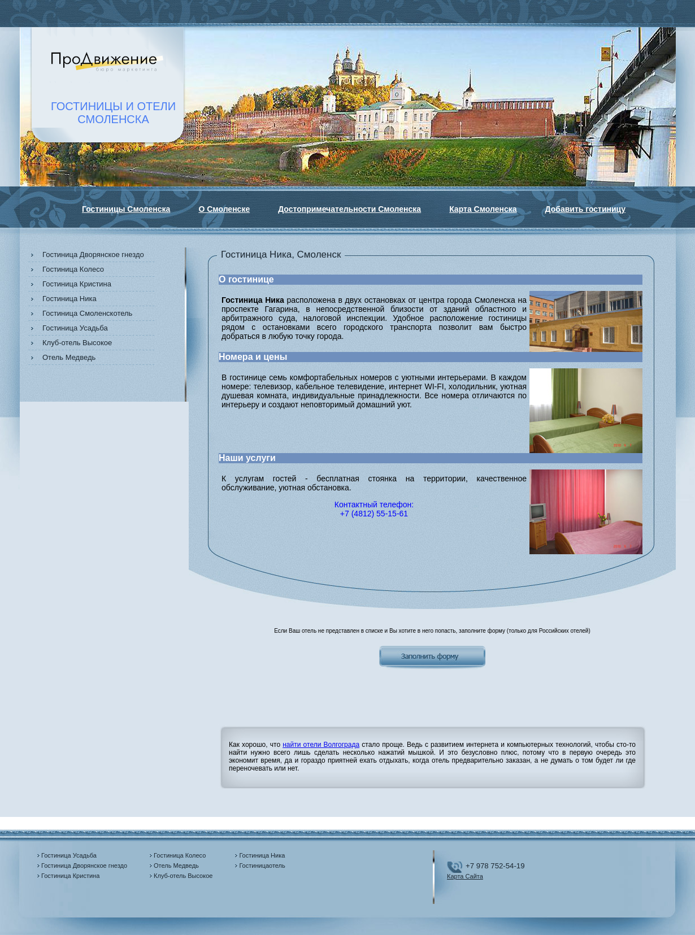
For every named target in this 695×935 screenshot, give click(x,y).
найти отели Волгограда (321, 745)
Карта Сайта (465, 876)
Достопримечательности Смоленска (349, 209)
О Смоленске (224, 209)
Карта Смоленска (482, 209)
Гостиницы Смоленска (126, 209)
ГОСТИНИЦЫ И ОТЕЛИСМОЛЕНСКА (113, 112)
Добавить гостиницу (585, 209)
